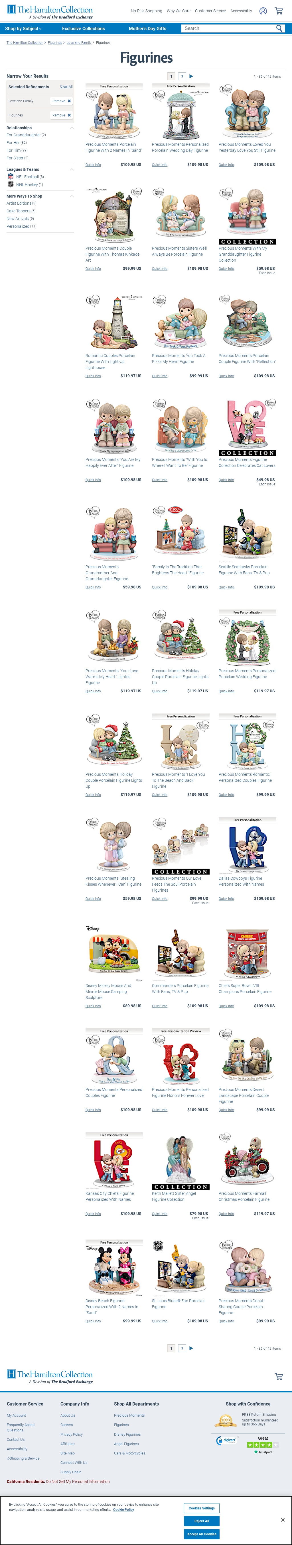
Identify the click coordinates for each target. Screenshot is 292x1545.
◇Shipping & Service (23, 1458)
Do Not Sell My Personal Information (58, 1481)
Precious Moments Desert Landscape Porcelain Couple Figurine (244, 1095)
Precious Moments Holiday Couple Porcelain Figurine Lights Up (180, 676)
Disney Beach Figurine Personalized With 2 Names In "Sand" (112, 1306)
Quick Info (93, 164)
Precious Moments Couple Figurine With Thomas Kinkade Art (112, 254)
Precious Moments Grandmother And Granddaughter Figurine (107, 572)
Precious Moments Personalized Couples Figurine (114, 1092)
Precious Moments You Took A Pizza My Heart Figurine (179, 358)
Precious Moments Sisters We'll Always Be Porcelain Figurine (179, 251)
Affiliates (67, 1443)
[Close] (283, 1520)
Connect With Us (74, 1462)
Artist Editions (19, 203)
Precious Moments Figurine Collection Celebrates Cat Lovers (247, 462)
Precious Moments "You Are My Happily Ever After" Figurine (113, 462)
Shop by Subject (21, 28)
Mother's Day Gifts (147, 28)
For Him (14, 150)
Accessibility (241, 10)
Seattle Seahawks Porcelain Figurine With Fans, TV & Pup (244, 569)
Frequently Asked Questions (21, 1427)
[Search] (233, 28)
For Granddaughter (24, 135)
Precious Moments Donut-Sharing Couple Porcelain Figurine (242, 1306)
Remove (58, 101)
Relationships (19, 127)
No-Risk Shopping (146, 10)
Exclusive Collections (83, 28)
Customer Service (210, 10)
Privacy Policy (71, 1434)
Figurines (121, 1424)
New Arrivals (18, 218)
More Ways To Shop (24, 196)
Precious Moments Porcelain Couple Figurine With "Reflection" (247, 358)
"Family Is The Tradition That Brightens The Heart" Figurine (178, 569)
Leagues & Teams (23, 169)
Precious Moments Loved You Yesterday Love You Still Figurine (247, 147)
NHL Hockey (27, 184)
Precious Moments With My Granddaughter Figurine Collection (243, 254)
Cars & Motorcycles (129, 1453)
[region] (146, 1520)
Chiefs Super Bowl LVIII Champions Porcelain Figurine (245, 988)
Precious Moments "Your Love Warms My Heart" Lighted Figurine (112, 676)
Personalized (18, 226)
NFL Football (28, 176)
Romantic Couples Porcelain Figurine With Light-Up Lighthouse (110, 361)
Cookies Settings (202, 1508)
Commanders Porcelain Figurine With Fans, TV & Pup (180, 988)
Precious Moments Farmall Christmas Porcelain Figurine (244, 1196)
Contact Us (16, 1439)
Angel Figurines (126, 1443)
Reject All (201, 1521)
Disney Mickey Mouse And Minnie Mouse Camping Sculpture (108, 991)
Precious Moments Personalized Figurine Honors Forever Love (180, 1092)
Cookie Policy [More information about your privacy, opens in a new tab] (123, 1509)
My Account (16, 1415)
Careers (66, 1424)
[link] (227, 1441)
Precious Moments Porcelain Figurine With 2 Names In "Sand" (114, 147)
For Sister (15, 157)
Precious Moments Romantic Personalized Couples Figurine (245, 777)
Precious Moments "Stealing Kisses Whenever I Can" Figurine (113, 881)
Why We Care (178, 10)
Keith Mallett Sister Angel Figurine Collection (174, 1196)
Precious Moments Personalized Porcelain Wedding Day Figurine (180, 147)
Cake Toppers (19, 211)
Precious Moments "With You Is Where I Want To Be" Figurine (179, 462)
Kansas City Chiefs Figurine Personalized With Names (110, 1196)
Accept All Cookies (201, 1534)
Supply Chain (70, 1471)
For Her (14, 142)
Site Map (67, 1453)
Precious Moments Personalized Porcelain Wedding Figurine (247, 673)
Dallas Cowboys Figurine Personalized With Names (241, 881)
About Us (67, 1415)
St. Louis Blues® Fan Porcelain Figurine (179, 1303)
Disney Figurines (127, 1434)
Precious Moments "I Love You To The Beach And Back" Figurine (178, 780)
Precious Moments (129, 1415)
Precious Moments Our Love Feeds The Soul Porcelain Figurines (176, 884)
